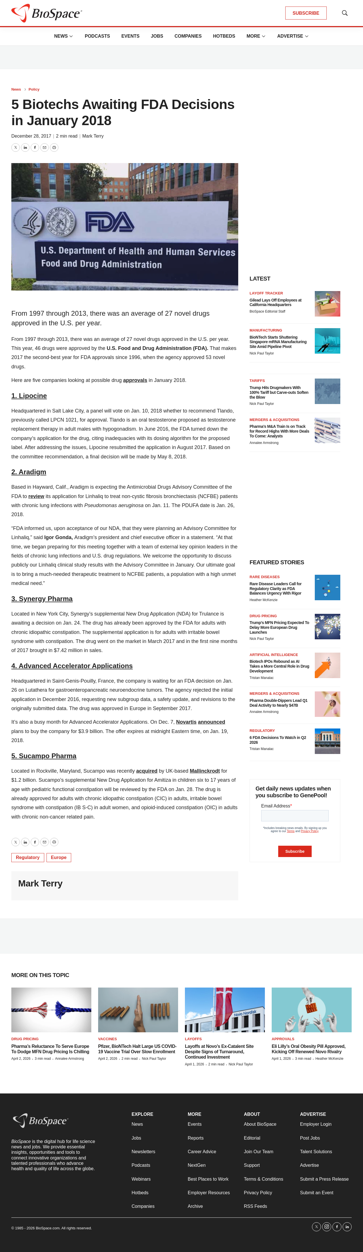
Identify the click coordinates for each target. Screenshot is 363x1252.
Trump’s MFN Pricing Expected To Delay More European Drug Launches (279, 627)
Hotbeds (224, 36)
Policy (34, 89)
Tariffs (257, 381)
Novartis (186, 722)
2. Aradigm (28, 472)
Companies (188, 36)
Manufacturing (266, 330)
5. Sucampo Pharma (43, 756)
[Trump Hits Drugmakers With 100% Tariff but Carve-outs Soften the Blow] (327, 391)
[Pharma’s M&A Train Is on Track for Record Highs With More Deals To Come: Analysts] (327, 430)
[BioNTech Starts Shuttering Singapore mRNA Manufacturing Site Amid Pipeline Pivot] (327, 341)
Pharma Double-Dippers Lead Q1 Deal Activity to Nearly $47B (278, 703)
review (36, 496)
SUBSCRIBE (306, 13)
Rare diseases (265, 577)
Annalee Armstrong (264, 443)
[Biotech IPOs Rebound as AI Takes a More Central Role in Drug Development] (327, 665)
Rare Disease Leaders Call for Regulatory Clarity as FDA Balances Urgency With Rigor (275, 589)
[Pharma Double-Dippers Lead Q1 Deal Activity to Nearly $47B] (327, 704)
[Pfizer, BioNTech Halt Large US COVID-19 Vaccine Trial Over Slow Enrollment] (138, 1010)
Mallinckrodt (205, 771)
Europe (59, 857)
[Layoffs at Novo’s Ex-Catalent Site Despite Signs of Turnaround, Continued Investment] (225, 1010)
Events (130, 36)
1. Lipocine (29, 395)
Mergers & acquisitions (274, 420)
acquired (146, 771)
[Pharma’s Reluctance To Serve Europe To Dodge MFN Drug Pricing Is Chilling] (51, 1010)
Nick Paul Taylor (262, 353)
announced (211, 722)
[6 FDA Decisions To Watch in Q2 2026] (327, 741)
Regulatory (28, 857)
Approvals (283, 1039)
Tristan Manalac (262, 678)
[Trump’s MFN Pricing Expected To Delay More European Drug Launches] (327, 626)
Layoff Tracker (266, 293)
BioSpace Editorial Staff (267, 311)
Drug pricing (263, 616)
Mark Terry (93, 136)
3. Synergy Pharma (42, 599)
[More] (71, 36)
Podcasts (97, 36)
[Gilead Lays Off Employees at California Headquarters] (327, 304)
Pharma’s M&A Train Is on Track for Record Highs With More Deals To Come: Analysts (279, 431)
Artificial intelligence (274, 655)
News (61, 36)
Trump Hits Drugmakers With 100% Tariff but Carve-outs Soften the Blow (279, 392)
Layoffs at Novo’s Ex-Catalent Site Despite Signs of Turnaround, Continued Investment (219, 1051)
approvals (135, 380)
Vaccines (107, 1039)
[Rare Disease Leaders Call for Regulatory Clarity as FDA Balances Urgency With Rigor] (327, 587)
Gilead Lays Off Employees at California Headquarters (275, 302)
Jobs (157, 36)
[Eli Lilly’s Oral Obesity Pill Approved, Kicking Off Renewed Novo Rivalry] (312, 1010)
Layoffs (193, 1039)
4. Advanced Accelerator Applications (72, 666)
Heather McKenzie (264, 600)
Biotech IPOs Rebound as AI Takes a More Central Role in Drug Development (279, 666)
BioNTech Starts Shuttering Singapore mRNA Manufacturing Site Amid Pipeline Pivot (278, 342)
